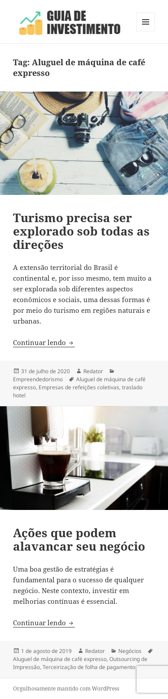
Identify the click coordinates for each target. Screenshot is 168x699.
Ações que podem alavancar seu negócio (79, 539)
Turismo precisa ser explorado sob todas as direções (81, 231)
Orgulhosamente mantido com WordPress (66, 688)
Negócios (130, 651)
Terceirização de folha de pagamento (89, 667)
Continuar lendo (44, 342)
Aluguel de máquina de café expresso (60, 659)
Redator (93, 371)
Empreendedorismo (38, 379)
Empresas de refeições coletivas (79, 387)
